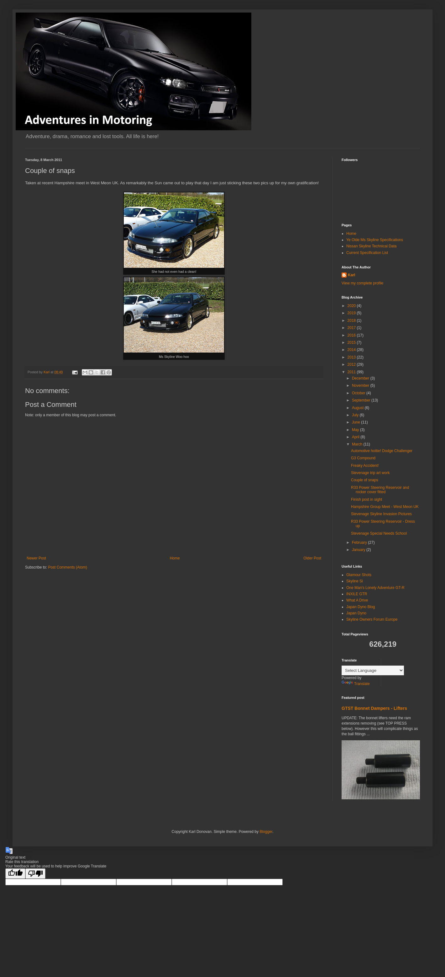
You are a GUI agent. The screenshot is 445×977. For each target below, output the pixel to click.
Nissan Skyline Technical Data (371, 246)
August (358, 408)
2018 (352, 320)
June (356, 422)
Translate (356, 684)
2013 (352, 357)
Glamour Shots (358, 575)
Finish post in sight (366, 499)
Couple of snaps (364, 480)
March (358, 444)
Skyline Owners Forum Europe (371, 619)
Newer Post (36, 558)
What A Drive (357, 600)
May (356, 430)
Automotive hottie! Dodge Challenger (381, 451)
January (359, 550)
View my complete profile (362, 283)
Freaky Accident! (365, 465)
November (361, 385)
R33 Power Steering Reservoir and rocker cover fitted (380, 489)
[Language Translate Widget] (373, 670)
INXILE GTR (356, 594)
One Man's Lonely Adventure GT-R (375, 588)
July (356, 415)
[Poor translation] (35, 873)
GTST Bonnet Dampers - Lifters (374, 708)
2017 (352, 328)
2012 (352, 364)
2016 (352, 335)
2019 (352, 313)
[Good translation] (15, 873)
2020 (352, 306)
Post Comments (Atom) (67, 567)
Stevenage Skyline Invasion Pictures (381, 514)
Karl (351, 275)
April (356, 437)
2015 (352, 342)
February (360, 542)
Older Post (312, 558)
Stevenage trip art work (370, 473)
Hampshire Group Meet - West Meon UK (385, 507)
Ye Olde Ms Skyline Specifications (374, 240)
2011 (352, 372)
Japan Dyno (356, 613)
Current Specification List (367, 253)
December (361, 378)
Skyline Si (354, 581)
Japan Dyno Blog (360, 607)
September (361, 400)
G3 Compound (363, 458)
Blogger (265, 831)
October (359, 393)
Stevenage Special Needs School (379, 533)
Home (175, 558)
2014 (352, 350)
